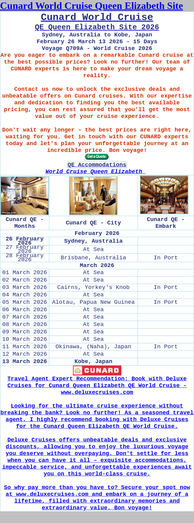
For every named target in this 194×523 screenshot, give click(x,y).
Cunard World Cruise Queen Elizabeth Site (91, 5)
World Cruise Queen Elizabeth (96, 171)
